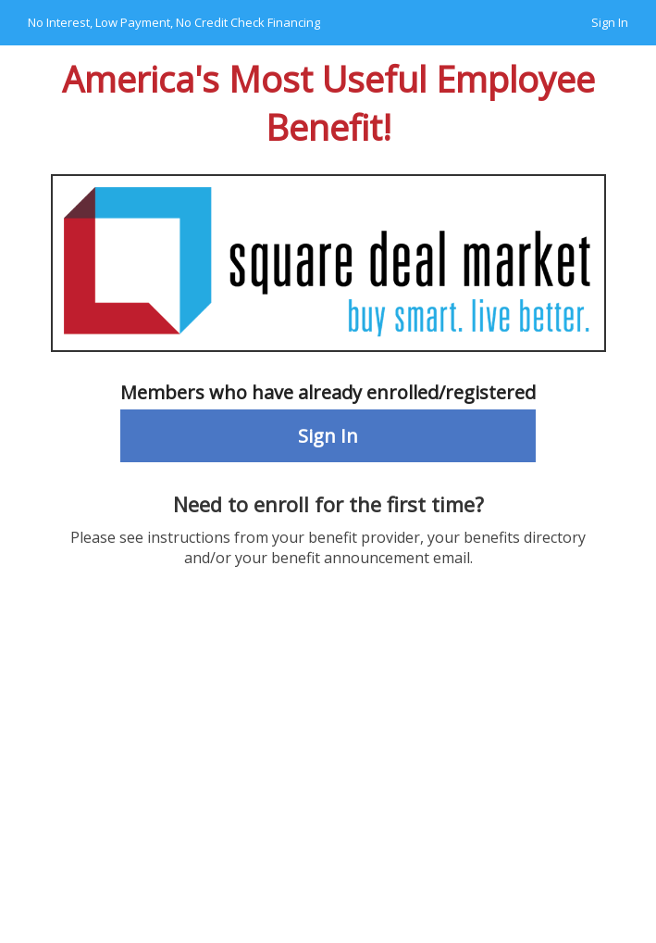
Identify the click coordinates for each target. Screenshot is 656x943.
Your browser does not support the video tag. (328, 778)
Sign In (609, 22)
